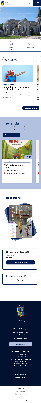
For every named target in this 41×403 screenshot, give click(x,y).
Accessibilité (20, 397)
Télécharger (9, 257)
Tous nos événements (11, 135)
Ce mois (27, 128)
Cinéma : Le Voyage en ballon (14, 166)
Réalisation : (20, 400)
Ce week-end (18, 128)
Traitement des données (20, 394)
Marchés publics (20, 374)
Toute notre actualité (31, 108)
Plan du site (20, 388)
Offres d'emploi (21, 377)
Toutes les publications (20, 262)
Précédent (2, 45)
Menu (36, 3)
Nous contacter (20, 344)
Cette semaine (8, 128)
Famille (11, 48)
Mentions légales (20, 391)
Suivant (38, 45)
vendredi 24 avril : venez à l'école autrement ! (15, 88)
